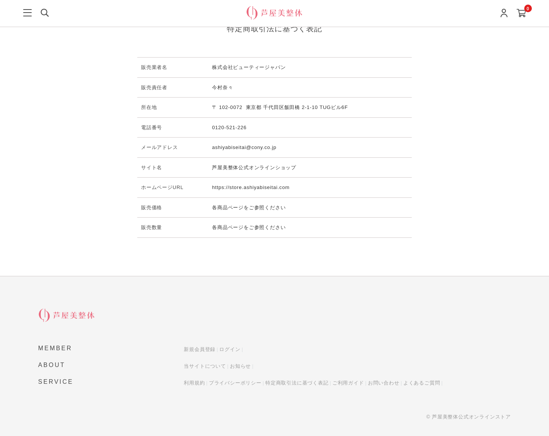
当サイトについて (205, 366)
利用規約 (194, 383)
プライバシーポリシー (235, 383)
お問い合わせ (384, 383)
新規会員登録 (199, 349)
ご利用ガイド (348, 383)
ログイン (229, 349)
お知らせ (240, 366)
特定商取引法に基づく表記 (297, 383)
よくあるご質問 (421, 383)
